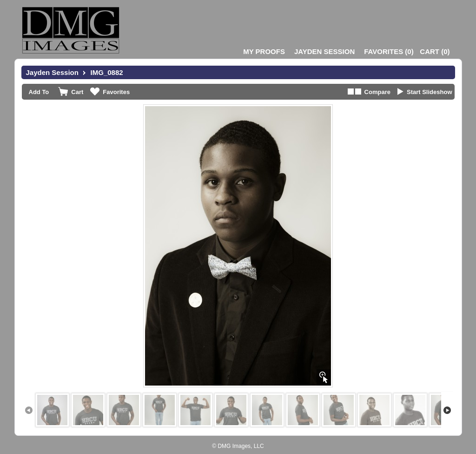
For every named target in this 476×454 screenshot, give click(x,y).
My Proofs (264, 51)
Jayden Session (324, 51)
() (388, 51)
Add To (39, 91)
